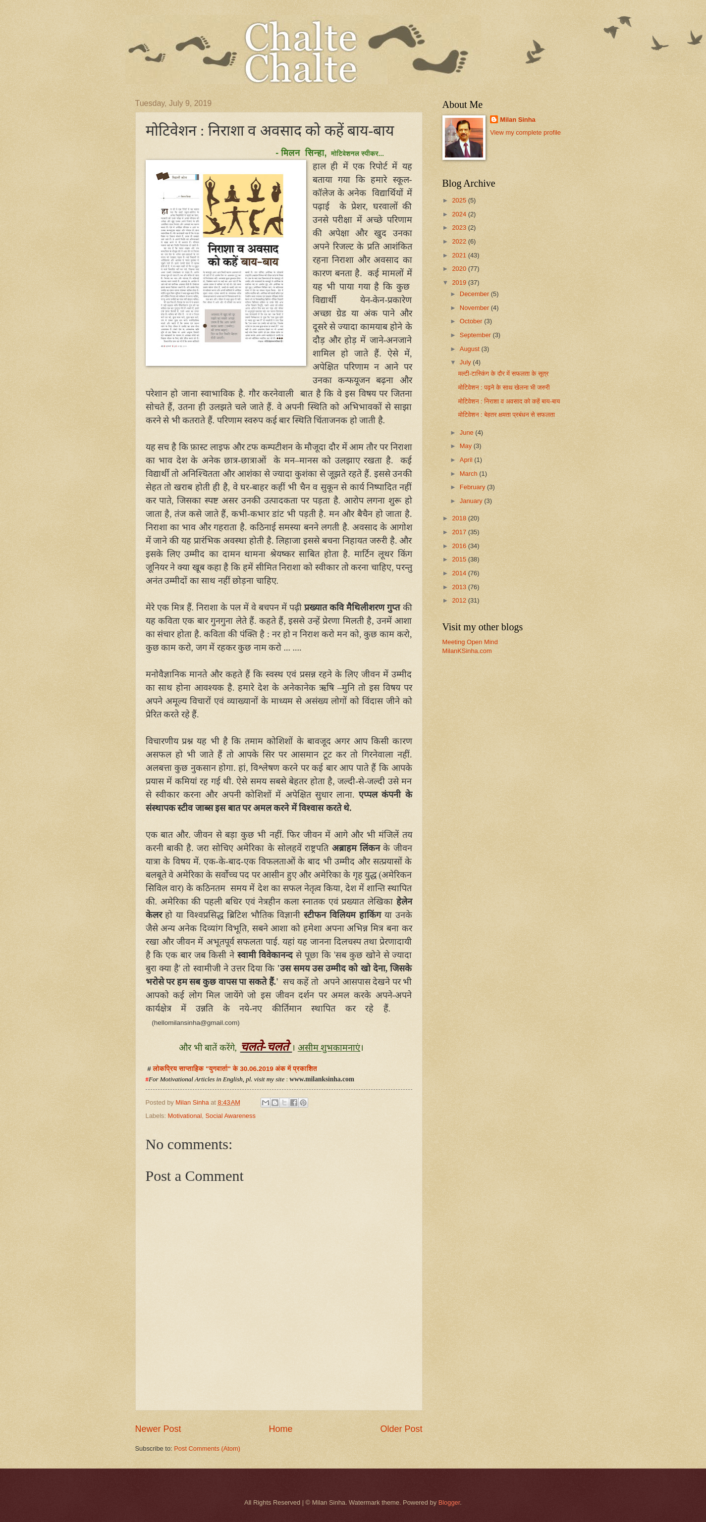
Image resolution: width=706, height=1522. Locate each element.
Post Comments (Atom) (207, 1448)
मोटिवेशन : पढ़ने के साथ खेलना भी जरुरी (504, 387)
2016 (460, 546)
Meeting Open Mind (470, 642)
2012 (460, 600)
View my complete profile (525, 132)
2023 (460, 227)
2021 (460, 255)
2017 (460, 532)
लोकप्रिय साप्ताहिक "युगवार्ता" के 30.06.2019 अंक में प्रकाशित (235, 1068)
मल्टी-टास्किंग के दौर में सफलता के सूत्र (503, 373)
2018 (460, 518)
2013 (460, 587)
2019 (460, 282)
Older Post (401, 1429)
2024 (460, 214)
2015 (460, 559)
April (467, 459)
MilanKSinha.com (467, 651)
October (472, 321)
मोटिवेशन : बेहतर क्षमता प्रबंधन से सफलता (506, 414)
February (473, 487)
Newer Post (158, 1429)
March (469, 473)
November (475, 307)
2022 (460, 241)
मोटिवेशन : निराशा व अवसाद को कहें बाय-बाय (509, 401)
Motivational (185, 1115)
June (468, 432)
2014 (460, 573)
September (476, 335)
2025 (460, 200)
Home (280, 1429)
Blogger (449, 1502)
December (475, 294)
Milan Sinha (518, 119)
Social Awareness (230, 1115)
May (467, 446)
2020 (460, 268)
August (471, 349)
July (466, 362)
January (472, 501)
